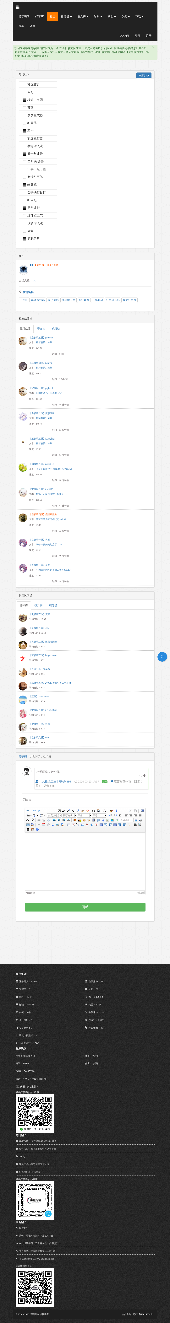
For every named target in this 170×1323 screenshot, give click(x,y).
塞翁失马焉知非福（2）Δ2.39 (51, 519)
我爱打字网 (129, 300)
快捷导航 (144, 75)
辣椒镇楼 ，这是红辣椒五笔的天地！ (38, 1141)
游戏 (98, 16)
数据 (126, 16)
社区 (52, 16)
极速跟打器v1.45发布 (30, 1172)
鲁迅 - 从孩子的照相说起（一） (52, 494)
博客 (21, 26)
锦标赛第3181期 (44, 342)
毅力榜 (38, 605)
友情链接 (28, 292)
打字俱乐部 (113, 300)
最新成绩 (25, 328)
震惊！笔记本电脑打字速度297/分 (36, 1235)
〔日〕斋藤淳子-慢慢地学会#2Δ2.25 (54, 468)
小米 (104, 781)
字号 (95, 815)
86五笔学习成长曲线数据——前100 (37, 1251)
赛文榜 (83, 16)
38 (97, 989)
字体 (80, 815)
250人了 (23, 1156)
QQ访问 (124, 35)
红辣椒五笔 (68, 300)
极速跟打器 (38, 300)
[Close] (153, 47)
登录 (137, 35)
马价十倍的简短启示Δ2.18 (49, 544)
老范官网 (83, 300)
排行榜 (66, 16)
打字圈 (23, 756)
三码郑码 (97, 300)
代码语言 (124, 820)
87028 (34, 981)
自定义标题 (53, 815)
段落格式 (67, 815)
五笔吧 (24, 300)
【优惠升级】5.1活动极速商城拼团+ (37, 1258)
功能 (112, 16)
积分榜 (53, 605)
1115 (103, 1012)
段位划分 (23, 1228)
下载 (139, 16)
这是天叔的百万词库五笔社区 (34, 1164)
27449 (36, 1043)
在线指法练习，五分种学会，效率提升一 (40, 1243)
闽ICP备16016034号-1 (144, 1314)
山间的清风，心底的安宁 (49, 393)
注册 (148, 35)
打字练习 (24, 16)
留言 (32, 26)
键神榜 (24, 605)
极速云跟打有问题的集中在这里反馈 (37, 1149)
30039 (101, 1020)
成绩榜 (56, 328)
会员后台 (126, 1314)
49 (102, 1027)
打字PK (39, 16)
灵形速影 (53, 300)
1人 (34, 280)
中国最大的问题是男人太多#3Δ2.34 (54, 569)
